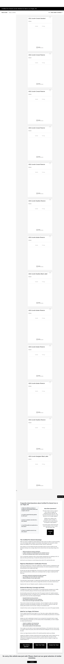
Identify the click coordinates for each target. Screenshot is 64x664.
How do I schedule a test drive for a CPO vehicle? (29, 520)
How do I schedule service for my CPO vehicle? (28, 531)
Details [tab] (36, 26)
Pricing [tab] (43, 26)
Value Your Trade (40, 645)
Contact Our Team (54, 645)
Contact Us (50, 532)
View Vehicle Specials (26, 645)
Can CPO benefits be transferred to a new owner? (29, 526)
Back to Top (60, 496)
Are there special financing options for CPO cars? (29, 515)
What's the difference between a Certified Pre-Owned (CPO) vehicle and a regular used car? (29, 509)
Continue (32, 661)
